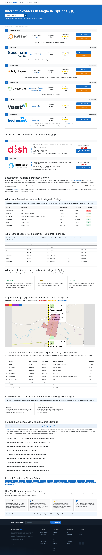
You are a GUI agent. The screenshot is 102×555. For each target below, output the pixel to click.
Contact (80, 536)
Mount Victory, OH (9, 484)
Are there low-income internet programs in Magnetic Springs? (27, 454)
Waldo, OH (56, 480)
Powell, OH (27, 482)
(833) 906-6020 (83, 34)
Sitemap (68, 543)
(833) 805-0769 (83, 104)
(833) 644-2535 (83, 119)
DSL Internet (42, 539)
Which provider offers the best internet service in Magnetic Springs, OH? (31, 426)
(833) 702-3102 (84, 167)
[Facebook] (80, 543)
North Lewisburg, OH (91, 482)
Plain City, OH (70, 482)
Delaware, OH (50, 480)
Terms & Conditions (18, 544)
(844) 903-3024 (83, 69)
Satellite (34, 106)
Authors (80, 534)
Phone (41, 54)
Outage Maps (69, 541)
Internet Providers (43, 532)
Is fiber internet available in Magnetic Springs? (22, 450)
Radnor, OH (15, 480)
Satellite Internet (43, 543)
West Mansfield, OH (90, 480)
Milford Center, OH (9, 482)
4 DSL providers (52, 300)
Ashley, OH (64, 482)
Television (36, 54)
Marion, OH (77, 482)
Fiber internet (77, 180)
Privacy (12, 544)
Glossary (68, 536)
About (80, 532)
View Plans (84, 38)
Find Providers (56, 522)
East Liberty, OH (57, 482)
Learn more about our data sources (84, 514)
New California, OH (72, 480)
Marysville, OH (36, 480)
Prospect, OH (29, 480)
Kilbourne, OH (44, 482)
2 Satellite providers (63, 300)
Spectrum (8, 213)
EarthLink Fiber (10, 210)
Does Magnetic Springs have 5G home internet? (23, 462)
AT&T (54, 536)
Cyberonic (11, 382)
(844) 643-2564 (83, 86)
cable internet (14, 185)
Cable (31, 54)
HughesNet (9, 225)
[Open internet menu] (21, 2)
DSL (38, 72)
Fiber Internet (43, 534)
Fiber (36, 37)
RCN (54, 548)
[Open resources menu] (37, 2)
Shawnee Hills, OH (81, 480)
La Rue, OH (50, 482)
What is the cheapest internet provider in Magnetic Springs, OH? (28, 442)
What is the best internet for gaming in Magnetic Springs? (26, 458)
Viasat (7, 222)
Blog (67, 532)
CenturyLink (9, 216)
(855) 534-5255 (83, 52)
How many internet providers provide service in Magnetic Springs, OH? (30, 438)
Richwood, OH (8, 480)
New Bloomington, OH (35, 482)
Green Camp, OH (63, 480)
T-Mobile (11, 385)
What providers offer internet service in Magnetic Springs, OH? (28, 470)
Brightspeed (9, 219)
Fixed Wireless (39, 88)
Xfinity (54, 534)
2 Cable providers (43, 300)
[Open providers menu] (29, 2)
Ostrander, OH (22, 480)
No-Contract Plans (44, 545)
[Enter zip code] (37, 522)
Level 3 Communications (15, 387)
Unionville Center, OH (19, 482)
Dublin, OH (83, 482)
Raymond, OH (43, 480)
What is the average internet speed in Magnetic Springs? (26, 466)
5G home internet (16, 189)
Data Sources (69, 539)
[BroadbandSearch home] (11, 2)
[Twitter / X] (83, 543)
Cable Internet (43, 536)
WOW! (54, 550)
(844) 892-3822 (84, 151)
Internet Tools (69, 534)
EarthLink (55, 532)
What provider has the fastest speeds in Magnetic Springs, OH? (28, 446)
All (20, 305)
